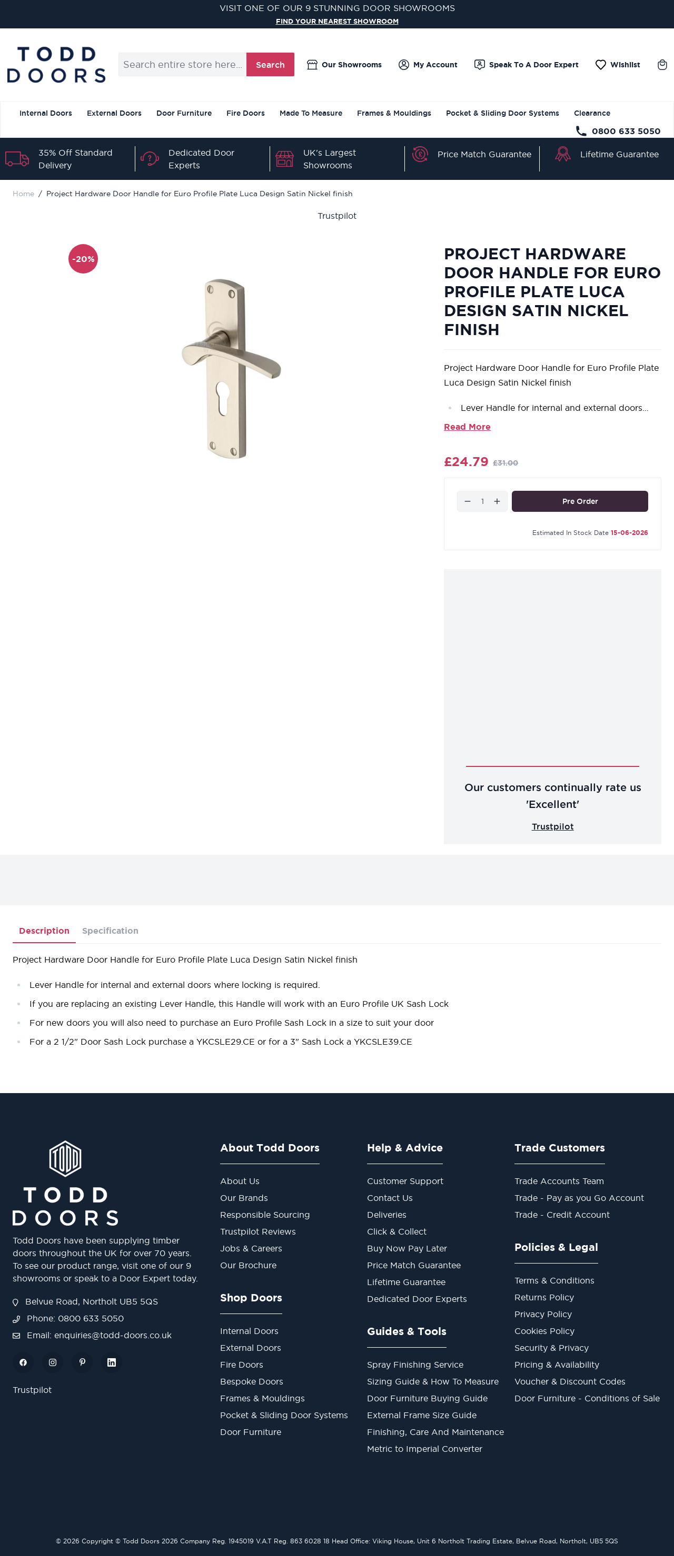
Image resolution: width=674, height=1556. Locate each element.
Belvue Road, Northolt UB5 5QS (85, 1301)
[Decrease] (467, 501)
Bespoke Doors (251, 1381)
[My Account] (428, 64)
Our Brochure (248, 1265)
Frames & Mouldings (394, 113)
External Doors (114, 113)
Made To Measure (311, 113)
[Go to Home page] (56, 64)
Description (44, 930)
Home (23, 193)
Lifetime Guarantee (619, 154)
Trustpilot (337, 215)
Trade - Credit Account (562, 1214)
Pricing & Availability (556, 1364)
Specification (110, 930)
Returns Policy (544, 1297)
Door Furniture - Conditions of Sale (587, 1398)
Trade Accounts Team (559, 1181)
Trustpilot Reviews (258, 1231)
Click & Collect (397, 1231)
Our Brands (244, 1198)
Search (270, 64)
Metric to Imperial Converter (424, 1448)
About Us (240, 1181)
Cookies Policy (544, 1331)
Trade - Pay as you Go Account (579, 1198)
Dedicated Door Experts (417, 1299)
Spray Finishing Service (415, 1364)
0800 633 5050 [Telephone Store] (618, 131)
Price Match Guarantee (484, 154)
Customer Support (405, 1181)
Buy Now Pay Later (407, 1248)
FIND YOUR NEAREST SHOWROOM (337, 20)
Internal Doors (45, 113)
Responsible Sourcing (265, 1214)
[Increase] (497, 501)
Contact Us (390, 1198)
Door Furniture (184, 113)
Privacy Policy (543, 1314)
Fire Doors (245, 113)
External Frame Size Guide (422, 1415)
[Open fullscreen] (235, 369)
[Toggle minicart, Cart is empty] (662, 64)
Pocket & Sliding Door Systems (502, 113)
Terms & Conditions (554, 1280)
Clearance (592, 113)
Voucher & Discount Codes (570, 1381)
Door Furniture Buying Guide (427, 1398)
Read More (467, 426)
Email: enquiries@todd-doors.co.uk (92, 1335)
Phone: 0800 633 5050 (68, 1318)
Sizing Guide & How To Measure (433, 1381)
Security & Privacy (551, 1347)
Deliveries (387, 1214)
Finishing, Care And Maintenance (435, 1432)
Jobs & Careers (251, 1248)
